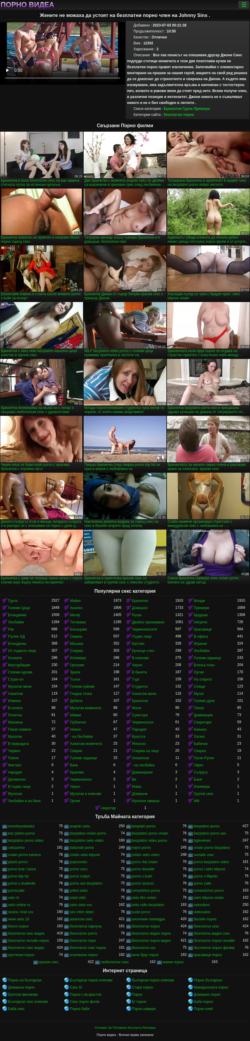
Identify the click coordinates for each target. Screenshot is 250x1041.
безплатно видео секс (212, 933)
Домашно (140, 608)
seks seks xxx (81, 905)
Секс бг (76, 987)
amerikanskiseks (21, 826)
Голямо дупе (204, 701)
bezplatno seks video (86, 840)
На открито (203, 679)
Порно (137, 994)
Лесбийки (16, 622)
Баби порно (203, 1002)
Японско (139, 744)
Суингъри (140, 715)
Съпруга (201, 772)
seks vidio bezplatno (148, 905)
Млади (199, 601)
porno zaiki (202, 883)
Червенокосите (144, 629)
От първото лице (22, 651)
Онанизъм (140, 758)
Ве (134, 779)
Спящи (199, 686)
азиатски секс (81, 919)
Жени (136, 708)
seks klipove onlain (209, 898)
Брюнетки (172, 109)
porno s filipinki (205, 876)
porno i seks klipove (209, 869)
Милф (75, 615)
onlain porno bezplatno (212, 848)
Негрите (200, 622)
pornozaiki (16, 890)
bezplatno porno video (25, 840)
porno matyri (80, 876)
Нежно (75, 729)
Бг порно (139, 1002)
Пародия (139, 729)
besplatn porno (144, 826)
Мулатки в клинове (85, 794)
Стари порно (142, 987)
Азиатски (15, 694)
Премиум (202, 109)
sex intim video (81, 912)
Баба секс (16, 1009)
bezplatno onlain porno (88, 833)
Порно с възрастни (85, 994)
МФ (197, 801)
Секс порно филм (84, 1002)
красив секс (49, 962)
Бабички (201, 744)
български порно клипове (153, 980)
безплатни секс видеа (26, 933)
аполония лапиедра (148, 919)
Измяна (14, 701)
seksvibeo (202, 905)
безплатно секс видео (26, 948)
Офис (198, 765)
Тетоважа (78, 622)
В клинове (140, 658)
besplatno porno (207, 826)
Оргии (199, 672)
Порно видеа (27, 5)
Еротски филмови (23, 994)
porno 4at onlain (145, 862)
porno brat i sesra (22, 869)
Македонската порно (211, 987)
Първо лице (142, 636)
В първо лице (19, 787)
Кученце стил (143, 651)
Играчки (200, 644)
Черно (75, 787)
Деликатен (17, 779)
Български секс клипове (28, 1002)
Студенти (140, 686)
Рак (11, 629)
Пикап (199, 708)
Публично (78, 722)
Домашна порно (21, 987)
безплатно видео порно (151, 933)
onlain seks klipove (85, 855)
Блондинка (17, 644)
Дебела (76, 701)
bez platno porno (21, 833)
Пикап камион (19, 729)
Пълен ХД (16, 636)
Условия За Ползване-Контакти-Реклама (125, 1027)
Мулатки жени (19, 686)
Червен (14, 751)
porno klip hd (18, 876)
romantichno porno (209, 890)
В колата (15, 708)
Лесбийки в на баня (24, 801)
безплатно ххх (144, 948)
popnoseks (78, 862)
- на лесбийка (143, 765)
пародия (15, 772)
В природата (18, 744)
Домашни (140, 794)
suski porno (141, 912)
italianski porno (82, 848)
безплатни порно (179, 115)
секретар (108, 808)
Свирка (76, 636)
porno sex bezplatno (86, 883)
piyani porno (17, 862)
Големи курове (20, 672)
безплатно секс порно (88, 948)
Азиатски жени (144, 694)
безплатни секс (206, 926)
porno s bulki (142, 876)
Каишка (200, 729)
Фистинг (15, 765)
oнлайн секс (204, 855)
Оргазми (77, 665)
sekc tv (13, 898)
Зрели (75, 672)
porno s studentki (21, 883)
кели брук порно (145, 955)
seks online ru (19, 905)
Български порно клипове (91, 980)
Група (187, 109)
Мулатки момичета (85, 708)
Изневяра (78, 658)
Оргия (75, 801)
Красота (138, 737)
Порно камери (144, 1009)
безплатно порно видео (151, 941)
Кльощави (78, 629)
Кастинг (138, 644)
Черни (137, 665)
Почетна (15, 715)
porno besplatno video (211, 862)
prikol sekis (79, 890)
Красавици (203, 629)
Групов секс (203, 794)
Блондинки (17, 615)
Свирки (76, 751)
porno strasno (143, 883)
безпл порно (18, 926)
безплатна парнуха (86, 926)
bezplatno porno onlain (150, 833)
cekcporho (16, 848)
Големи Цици (19, 608)
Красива (77, 772)
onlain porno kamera (24, 855)
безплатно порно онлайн (214, 941)
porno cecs (79, 869)
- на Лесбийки (81, 737)
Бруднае (201, 615)
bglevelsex (202, 840)
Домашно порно (207, 994)
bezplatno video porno (149, 840)
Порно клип (203, 1009)
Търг (136, 679)
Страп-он (15, 679)
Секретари (202, 722)
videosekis (202, 912)
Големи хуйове (82, 686)
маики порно (173, 962)
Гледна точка (81, 694)
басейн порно (205, 919)
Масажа (76, 644)
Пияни (13, 758)
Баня (198, 779)
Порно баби (79, 1009)
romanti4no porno (146, 890)
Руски (137, 615)
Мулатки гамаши (145, 801)
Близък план (204, 665)
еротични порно (21, 955)
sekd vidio (78, 898)
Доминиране (142, 772)
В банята (139, 672)
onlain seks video (145, 855)
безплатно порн (83, 941)
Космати (15, 658)
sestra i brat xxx (20, 912)
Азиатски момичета (86, 744)
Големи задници (83, 758)
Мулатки (15, 737)
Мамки (75, 715)
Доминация (203, 715)
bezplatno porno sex (210, 833)
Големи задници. (208, 658)
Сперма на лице (145, 751)
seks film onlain (144, 898)
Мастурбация (19, 665)
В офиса (201, 636)
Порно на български (25, 980)
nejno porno (141, 848)
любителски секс (115, 962)
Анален (76, 608)
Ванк (74, 765)
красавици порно (208, 955)
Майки (75, 601)
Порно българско (208, 980)
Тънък (75, 679)
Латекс (199, 737)
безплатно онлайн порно (28, 941)
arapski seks (80, 826)
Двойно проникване (148, 622)
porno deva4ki (143, 869)
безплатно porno (83, 933)
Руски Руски (204, 758)
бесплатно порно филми (214, 948)
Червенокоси (143, 722)
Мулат (199, 694)
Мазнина (15, 722)
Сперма (76, 651)
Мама (137, 787)
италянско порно (84, 955)
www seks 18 (18, 919)
